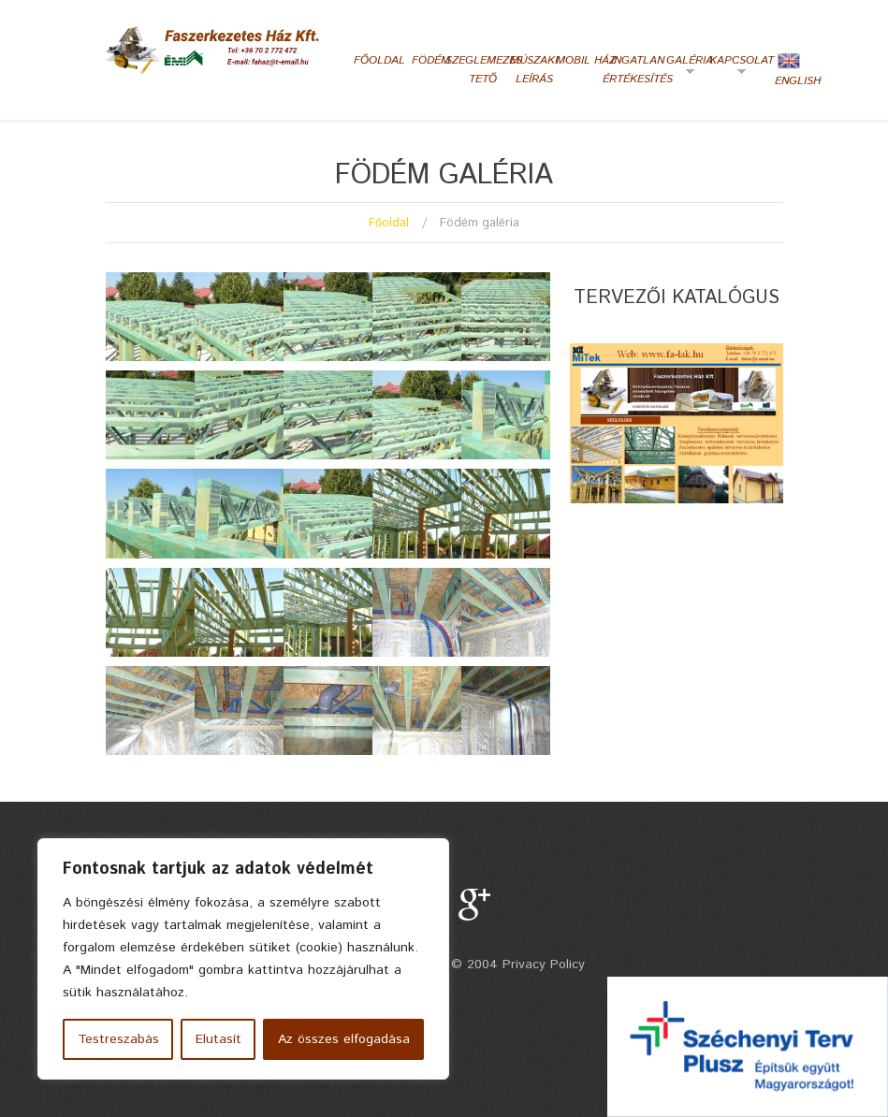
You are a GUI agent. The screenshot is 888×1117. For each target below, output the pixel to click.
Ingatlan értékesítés (638, 69)
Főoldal (379, 60)
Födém (431, 60)
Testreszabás (118, 1039)
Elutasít (218, 1039)
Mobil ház (586, 60)
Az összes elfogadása (344, 1039)
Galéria (682, 67)
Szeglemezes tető (482, 69)
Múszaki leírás (534, 69)
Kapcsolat (739, 67)
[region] (243, 959)
